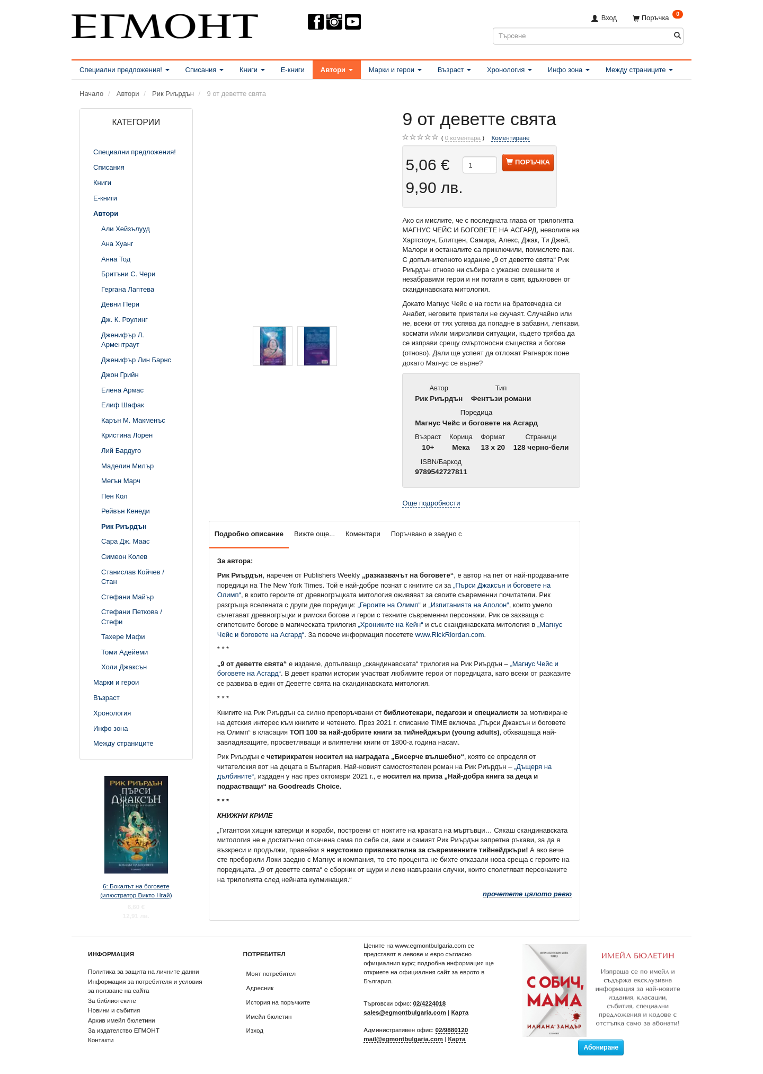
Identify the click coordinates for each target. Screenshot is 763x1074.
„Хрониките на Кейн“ (390, 624)
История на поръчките (278, 1002)
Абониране (600, 1047)
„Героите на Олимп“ (389, 605)
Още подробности (431, 503)
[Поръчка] (658, 17)
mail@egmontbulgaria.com (403, 1038)
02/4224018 (429, 1003)
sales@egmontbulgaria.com (404, 1012)
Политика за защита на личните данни (143, 971)
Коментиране (510, 137)
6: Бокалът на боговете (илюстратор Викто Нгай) (136, 890)
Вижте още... (314, 534)
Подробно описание (249, 534)
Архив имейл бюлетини (121, 1020)
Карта (459, 1012)
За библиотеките (112, 1000)
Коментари (362, 534)
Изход (255, 1030)
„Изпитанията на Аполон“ (468, 605)
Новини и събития (114, 1010)
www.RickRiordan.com (449, 635)
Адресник (260, 987)
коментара (463, 138)
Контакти (101, 1039)
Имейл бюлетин (269, 1016)
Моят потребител (271, 973)
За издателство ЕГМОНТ (123, 1030)
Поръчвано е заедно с (426, 534)
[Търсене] (677, 36)
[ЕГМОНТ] (165, 24)
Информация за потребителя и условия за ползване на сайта (145, 986)
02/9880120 (452, 1029)
